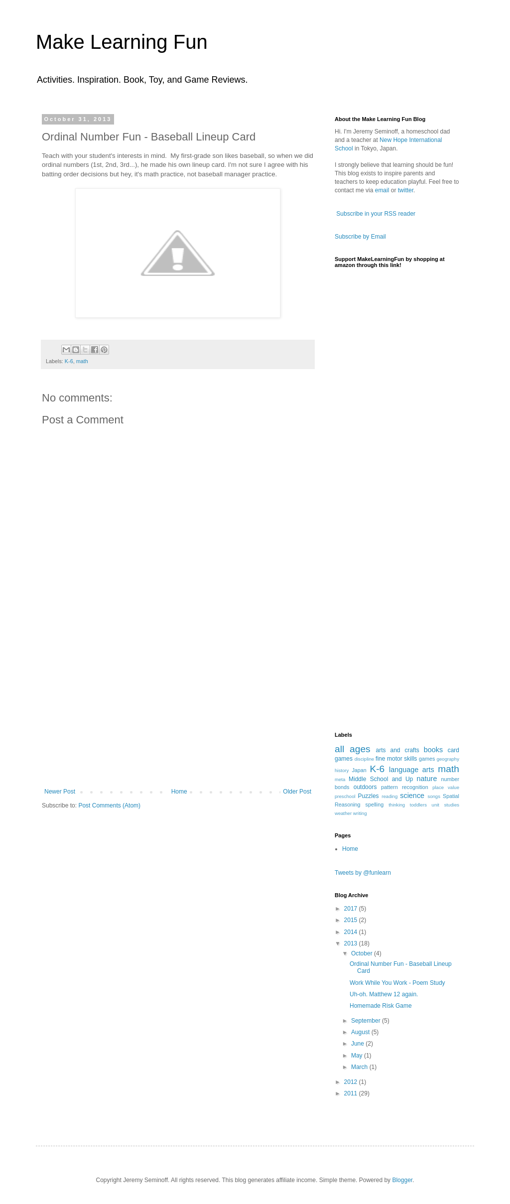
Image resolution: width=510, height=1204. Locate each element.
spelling (375, 804)
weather (343, 813)
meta (340, 779)
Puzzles (368, 796)
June (358, 1043)
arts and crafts (397, 750)
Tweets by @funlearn (363, 872)
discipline (364, 759)
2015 (351, 920)
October (362, 953)
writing (360, 813)
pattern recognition (404, 787)
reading (389, 796)
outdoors (365, 787)
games (427, 759)
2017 (351, 908)
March (360, 1067)
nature (427, 779)
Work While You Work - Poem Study (397, 982)
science (412, 796)
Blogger (402, 1180)
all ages (353, 749)
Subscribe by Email (360, 236)
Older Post (297, 791)
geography (448, 759)
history (342, 770)
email (382, 190)
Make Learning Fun (122, 42)
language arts (411, 770)
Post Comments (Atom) (109, 805)
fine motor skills (396, 758)
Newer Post (59, 791)
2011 (351, 1093)
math (82, 361)
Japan (359, 770)
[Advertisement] (178, 713)
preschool (345, 796)
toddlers (418, 804)
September (366, 1020)
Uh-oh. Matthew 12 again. (384, 994)
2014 (351, 932)
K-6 (69, 361)
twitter (405, 190)
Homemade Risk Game (381, 1005)
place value (445, 787)
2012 (351, 1081)
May (357, 1055)
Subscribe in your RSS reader (375, 213)
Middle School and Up (381, 779)
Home (179, 791)
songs (433, 796)
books (433, 750)
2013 (351, 943)
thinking (396, 804)
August (361, 1032)
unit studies (445, 804)
